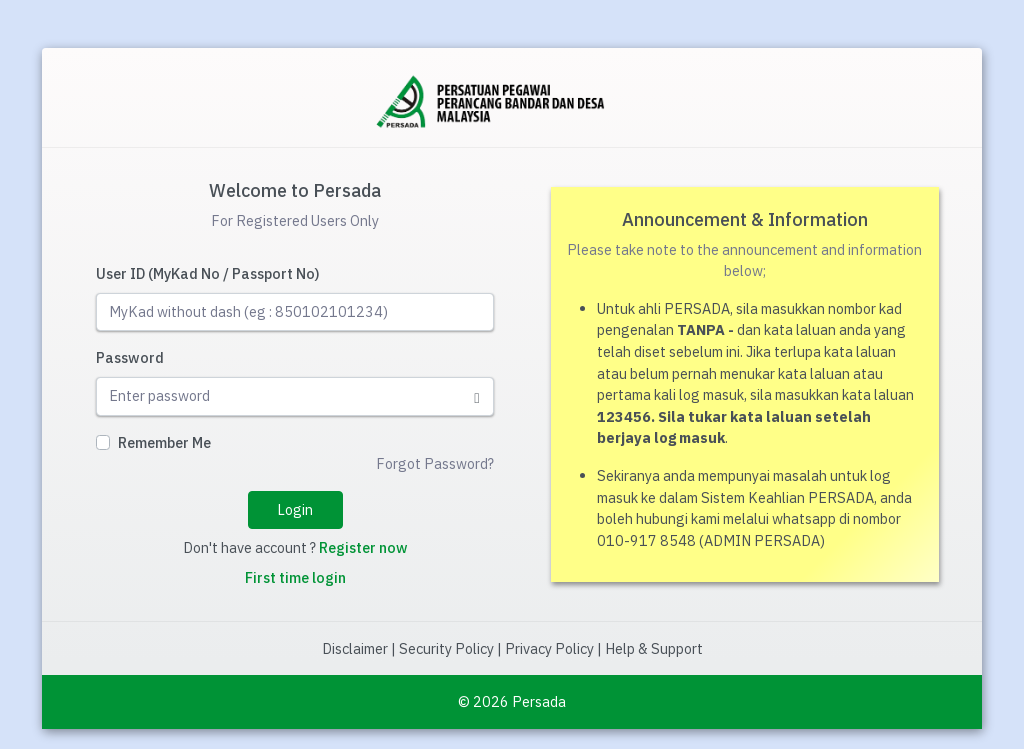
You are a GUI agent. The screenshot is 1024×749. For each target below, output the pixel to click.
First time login (295, 577)
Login (295, 509)
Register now (363, 547)
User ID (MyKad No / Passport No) (208, 273)
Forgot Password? (435, 463)
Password (130, 357)
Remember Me (164, 442)
